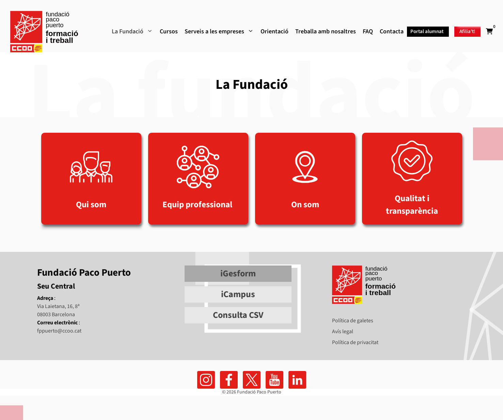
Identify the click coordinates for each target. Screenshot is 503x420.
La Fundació (132, 32)
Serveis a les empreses (219, 32)
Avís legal (342, 331)
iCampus (238, 294)
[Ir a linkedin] (297, 380)
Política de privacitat (355, 342)
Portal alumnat (426, 31)
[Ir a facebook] (206, 380)
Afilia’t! (467, 31)
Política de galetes (352, 320)
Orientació (274, 31)
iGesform (238, 273)
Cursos (169, 31)
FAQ (368, 31)
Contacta (392, 31)
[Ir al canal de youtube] (274, 380)
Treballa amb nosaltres (325, 31)
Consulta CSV (238, 315)
